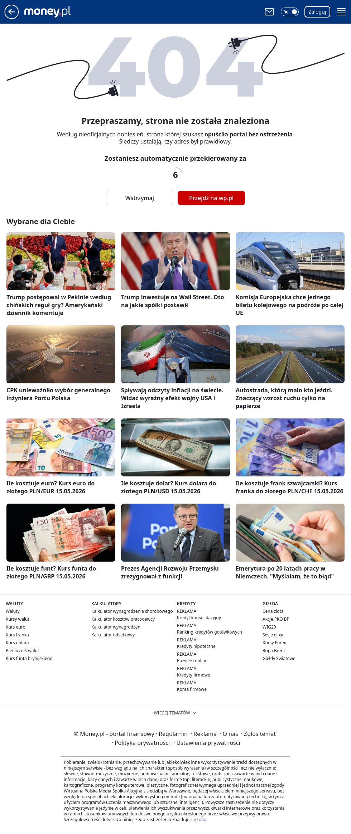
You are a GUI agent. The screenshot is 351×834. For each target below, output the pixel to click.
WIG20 (269, 627)
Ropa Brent (274, 651)
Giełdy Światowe (279, 658)
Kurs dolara (17, 643)
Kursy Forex (274, 643)
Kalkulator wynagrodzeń (115, 627)
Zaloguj (317, 11)
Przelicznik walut (22, 651)
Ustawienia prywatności (206, 743)
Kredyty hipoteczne (196, 646)
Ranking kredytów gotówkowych (209, 632)
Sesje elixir (273, 635)
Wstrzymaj (139, 198)
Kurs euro (15, 627)
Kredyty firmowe (193, 675)
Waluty (13, 611)
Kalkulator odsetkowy (113, 635)
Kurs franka (17, 635)
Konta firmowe (192, 689)
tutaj (201, 819)
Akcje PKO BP (276, 619)
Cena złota (273, 611)
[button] (290, 12)
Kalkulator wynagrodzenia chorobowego (132, 611)
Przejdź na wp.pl (211, 198)
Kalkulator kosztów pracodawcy (123, 619)
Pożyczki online (192, 661)
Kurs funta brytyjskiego (29, 658)
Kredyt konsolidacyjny (199, 618)
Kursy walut (17, 619)
